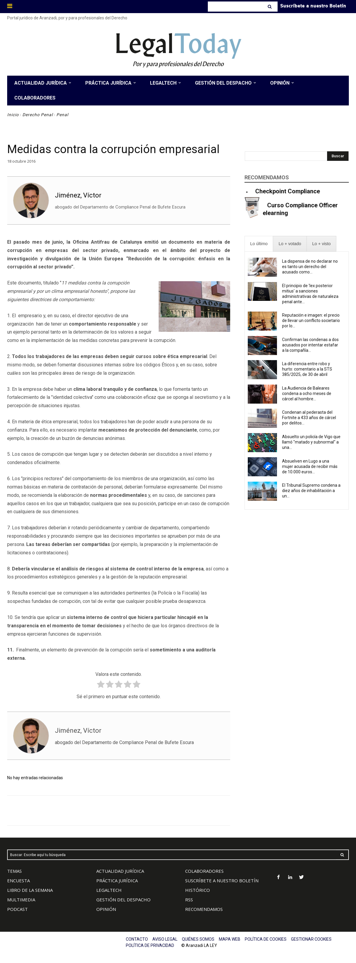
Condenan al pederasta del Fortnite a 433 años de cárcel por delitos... (309, 417)
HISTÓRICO (197, 890)
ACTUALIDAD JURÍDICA (120, 871)
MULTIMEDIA (21, 900)
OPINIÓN (106, 909)
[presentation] (258, 244)
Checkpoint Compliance (287, 191)
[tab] (258, 244)
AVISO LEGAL (164, 939)
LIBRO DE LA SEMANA (30, 890)
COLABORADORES (204, 871)
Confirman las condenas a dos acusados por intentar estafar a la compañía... (310, 345)
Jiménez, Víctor (78, 195)
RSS (189, 900)
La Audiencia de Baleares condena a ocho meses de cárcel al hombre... (306, 393)
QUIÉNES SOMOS (198, 939)
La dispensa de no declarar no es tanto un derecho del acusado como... (310, 266)
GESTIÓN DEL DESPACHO (123, 900)
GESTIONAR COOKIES (311, 939)
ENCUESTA (18, 880)
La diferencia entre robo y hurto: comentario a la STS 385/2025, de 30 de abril (307, 369)
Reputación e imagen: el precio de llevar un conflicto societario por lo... (311, 320)
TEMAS (14, 871)
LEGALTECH (109, 890)
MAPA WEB (229, 939)
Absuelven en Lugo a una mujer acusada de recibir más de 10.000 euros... (310, 466)
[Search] (270, 6)
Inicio (13, 114)
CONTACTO (137, 939)
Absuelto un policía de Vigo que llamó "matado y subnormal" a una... (311, 442)
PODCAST (17, 909)
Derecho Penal (37, 114)
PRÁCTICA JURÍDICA (117, 880)
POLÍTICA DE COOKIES (266, 939)
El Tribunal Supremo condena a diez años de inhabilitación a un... (311, 490)
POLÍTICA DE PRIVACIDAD (150, 945)
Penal (62, 114)
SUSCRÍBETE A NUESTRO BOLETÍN (222, 880)
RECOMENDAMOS (204, 909)
